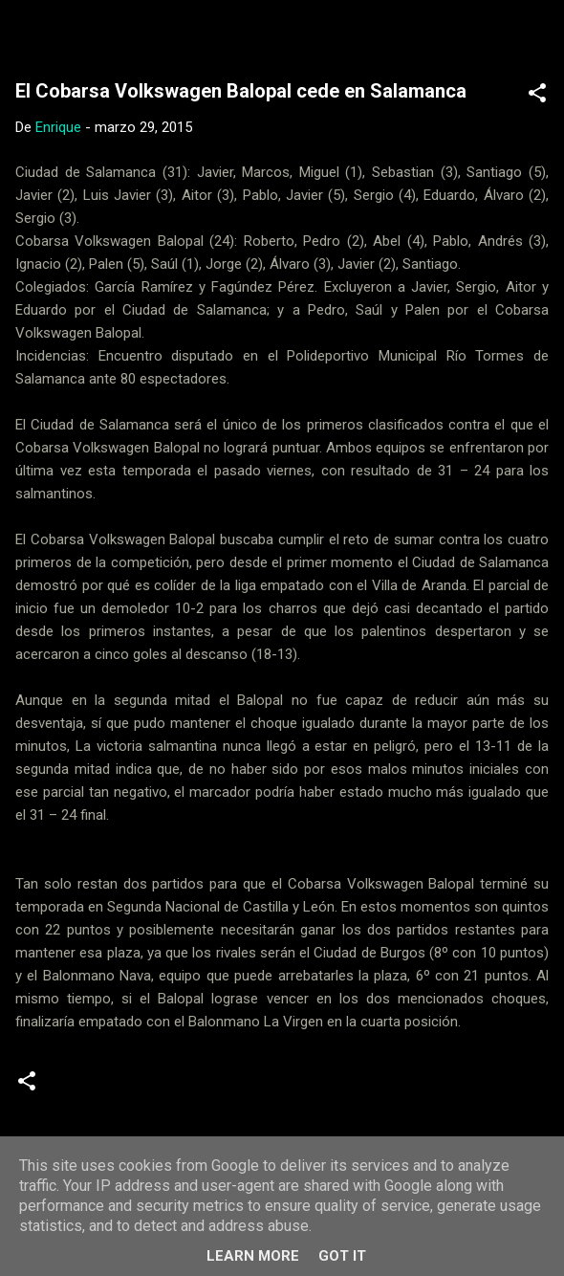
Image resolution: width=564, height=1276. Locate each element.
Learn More (252, 1256)
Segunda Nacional (199, 1088)
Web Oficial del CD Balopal (198, 32)
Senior (301, 1088)
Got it (342, 1256)
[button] (537, 96)
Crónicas (90, 1088)
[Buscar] (537, 39)
